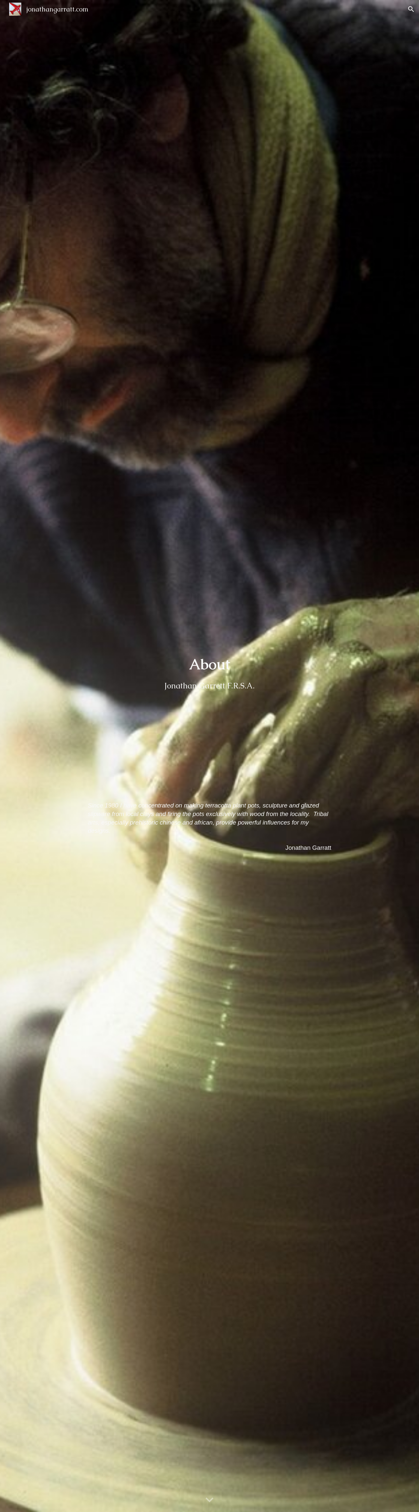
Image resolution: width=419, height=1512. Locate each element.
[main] (209, 723)
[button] (411, 9)
